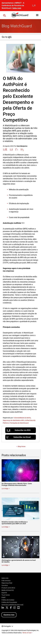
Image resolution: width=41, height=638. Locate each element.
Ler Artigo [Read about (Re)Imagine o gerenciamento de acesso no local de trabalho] (5, 565)
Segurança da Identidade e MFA (13, 420)
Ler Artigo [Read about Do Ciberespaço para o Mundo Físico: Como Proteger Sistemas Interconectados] (5, 488)
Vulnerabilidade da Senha (22, 418)
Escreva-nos (9, 615)
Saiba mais (16, 8)
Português (7, 626)
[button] (37, 15)
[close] (34, 5)
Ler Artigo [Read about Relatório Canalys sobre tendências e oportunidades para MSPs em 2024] (5, 527)
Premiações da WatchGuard (19, 423)
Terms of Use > (27, 633)
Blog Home (21, 446)
